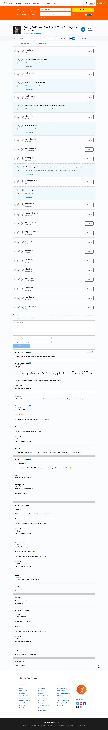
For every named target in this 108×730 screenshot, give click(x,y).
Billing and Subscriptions (63, 693)
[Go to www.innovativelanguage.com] (54, 722)
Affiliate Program (42, 710)
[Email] (32, 342)
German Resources (24, 703)
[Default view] (73, 38)
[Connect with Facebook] (89, 15)
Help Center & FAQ (62, 688)
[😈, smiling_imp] (88, 315)
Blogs (39, 707)
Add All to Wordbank (40, 43)
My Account (60, 695)
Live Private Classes (24, 698)
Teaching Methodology (63, 700)
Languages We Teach (44, 703)
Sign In (91, 3)
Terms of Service (71, 726)
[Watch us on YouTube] (81, 703)
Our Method (41, 688)
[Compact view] (70, 38)
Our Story (40, 690)
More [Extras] (54, 3)
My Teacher (46, 3)
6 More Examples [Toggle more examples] (29, 197)
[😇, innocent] (79, 315)
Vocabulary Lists (23, 695)
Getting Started (61, 690)
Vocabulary (36, 3)
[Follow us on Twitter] (77, 703)
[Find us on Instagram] (81, 707)
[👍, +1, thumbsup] (93, 315)
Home (21, 688)
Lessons (27, 3)
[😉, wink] (73, 315)
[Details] (89, 51)
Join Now (83, 10)
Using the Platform (62, 698)
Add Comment (21, 346)
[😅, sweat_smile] (71, 315)
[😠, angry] (65, 315)
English (84, 38)
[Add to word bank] (82, 51)
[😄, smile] (50, 315)
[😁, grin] (56, 315)
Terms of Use (43, 17)
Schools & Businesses (44, 705)
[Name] (32, 338)
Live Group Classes (24, 700)
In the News (41, 700)
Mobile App (22, 707)
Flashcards (22, 693)
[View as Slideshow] (87, 29)
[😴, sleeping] (82, 315)
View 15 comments (36, 33)
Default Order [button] (62, 38)
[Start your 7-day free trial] (81, 689)
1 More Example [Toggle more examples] (29, 132)
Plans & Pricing (42, 698)
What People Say (43, 695)
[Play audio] (18, 51)
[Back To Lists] (17, 23)
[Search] (36, 38)
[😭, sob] (76, 315)
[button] (86, 3)
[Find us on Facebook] (84, 703)
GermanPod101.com (64, 725)
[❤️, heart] (91, 315)
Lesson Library (23, 690)
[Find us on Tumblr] (77, 707)
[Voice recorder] (22, 51)
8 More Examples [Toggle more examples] (29, 66)
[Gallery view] (76, 38)
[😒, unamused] (59, 315)
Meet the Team (42, 693)
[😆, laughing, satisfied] (68, 315)
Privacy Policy (49, 17)
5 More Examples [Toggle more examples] (29, 89)
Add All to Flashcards (22, 43)
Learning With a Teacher (63, 703)
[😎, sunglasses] (62, 315)
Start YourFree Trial (102, 3)
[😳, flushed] (53, 315)
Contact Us (60, 705)
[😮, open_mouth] (85, 315)
